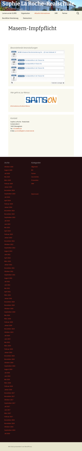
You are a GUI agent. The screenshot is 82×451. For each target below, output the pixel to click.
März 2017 (7, 413)
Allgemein (34, 167)
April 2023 (7, 231)
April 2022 (7, 258)
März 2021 (7, 295)
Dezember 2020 (9, 302)
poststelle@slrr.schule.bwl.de (24, 131)
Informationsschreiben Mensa (20, 106)
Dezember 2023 (9, 211)
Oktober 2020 (8, 308)
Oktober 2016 (8, 427)
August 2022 (8, 251)
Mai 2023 (7, 227)
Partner (64, 13)
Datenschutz (27, 18)
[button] (12, 83)
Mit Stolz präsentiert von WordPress (20, 447)
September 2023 (9, 217)
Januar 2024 (8, 207)
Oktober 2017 (8, 400)
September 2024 (9, 194)
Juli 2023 (7, 221)
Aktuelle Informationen (42, 13)
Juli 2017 (7, 406)
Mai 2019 (7, 342)
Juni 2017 (7, 410)
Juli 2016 (7, 433)
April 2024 (7, 200)
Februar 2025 (8, 184)
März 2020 (7, 319)
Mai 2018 (7, 379)
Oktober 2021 (8, 271)
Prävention (34, 180)
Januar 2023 (8, 238)
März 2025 (7, 180)
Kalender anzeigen (58, 83)
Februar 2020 (8, 322)
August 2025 (8, 170)
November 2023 (9, 214)
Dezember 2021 (9, 268)
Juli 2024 (7, 197)
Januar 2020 (8, 325)
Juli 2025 (7, 173)
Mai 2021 (7, 288)
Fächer (33, 173)
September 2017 (9, 403)
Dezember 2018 (9, 356)
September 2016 (9, 430)
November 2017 (9, 396)
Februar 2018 (8, 386)
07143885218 (17, 129)
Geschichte (35, 177)
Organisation (25, 13)
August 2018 (8, 369)
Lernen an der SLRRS (9, 13)
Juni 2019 (7, 339)
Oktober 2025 (8, 167)
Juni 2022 (7, 254)
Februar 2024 (8, 204)
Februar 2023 (8, 234)
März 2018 (7, 383)
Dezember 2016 (9, 420)
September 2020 (9, 312)
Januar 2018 (8, 390)
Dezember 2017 (9, 393)
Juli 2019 (7, 336)
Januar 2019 (8, 352)
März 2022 (7, 261)
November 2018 (9, 359)
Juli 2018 (7, 373)
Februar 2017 (8, 417)
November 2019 (9, 329)
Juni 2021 (7, 285)
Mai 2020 (7, 315)
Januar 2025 (8, 187)
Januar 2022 (8, 265)
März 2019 (7, 346)
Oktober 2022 (8, 244)
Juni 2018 (7, 376)
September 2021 (9, 275)
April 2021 (7, 292)
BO (32, 170)
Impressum (35, 194)
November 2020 (9, 305)
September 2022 (9, 248)
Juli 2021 (7, 281)
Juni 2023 (7, 224)
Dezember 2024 (9, 190)
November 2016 (9, 423)
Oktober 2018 (8, 363)
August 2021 (8, 278)
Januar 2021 (8, 298)
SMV (56, 13)
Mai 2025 (7, 177)
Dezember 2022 (9, 241)
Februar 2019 (8, 349)
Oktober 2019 (8, 332)
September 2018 (9, 366)
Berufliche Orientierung (10, 18)
